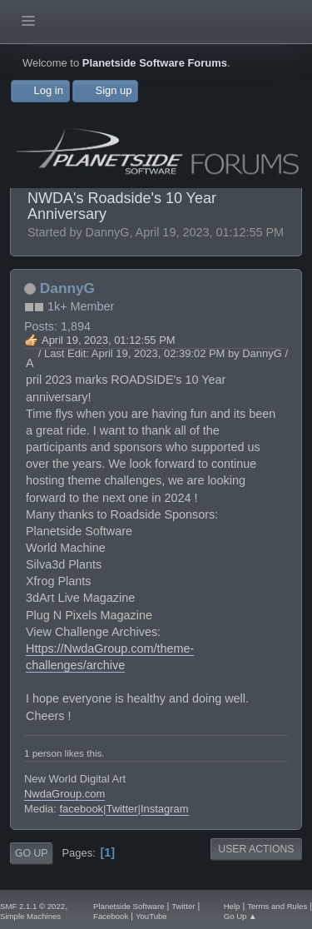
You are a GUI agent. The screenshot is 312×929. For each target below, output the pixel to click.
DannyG (67, 288)
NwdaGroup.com (64, 793)
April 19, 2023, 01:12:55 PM (109, 340)
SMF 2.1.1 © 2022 (32, 906)
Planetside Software (128, 906)
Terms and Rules (277, 906)
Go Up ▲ (240, 916)
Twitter (121, 808)
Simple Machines (30, 916)
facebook (81, 808)
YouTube (151, 916)
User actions (256, 849)
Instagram (165, 808)
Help (232, 906)
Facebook (110, 916)
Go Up (31, 853)
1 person (43, 753)
